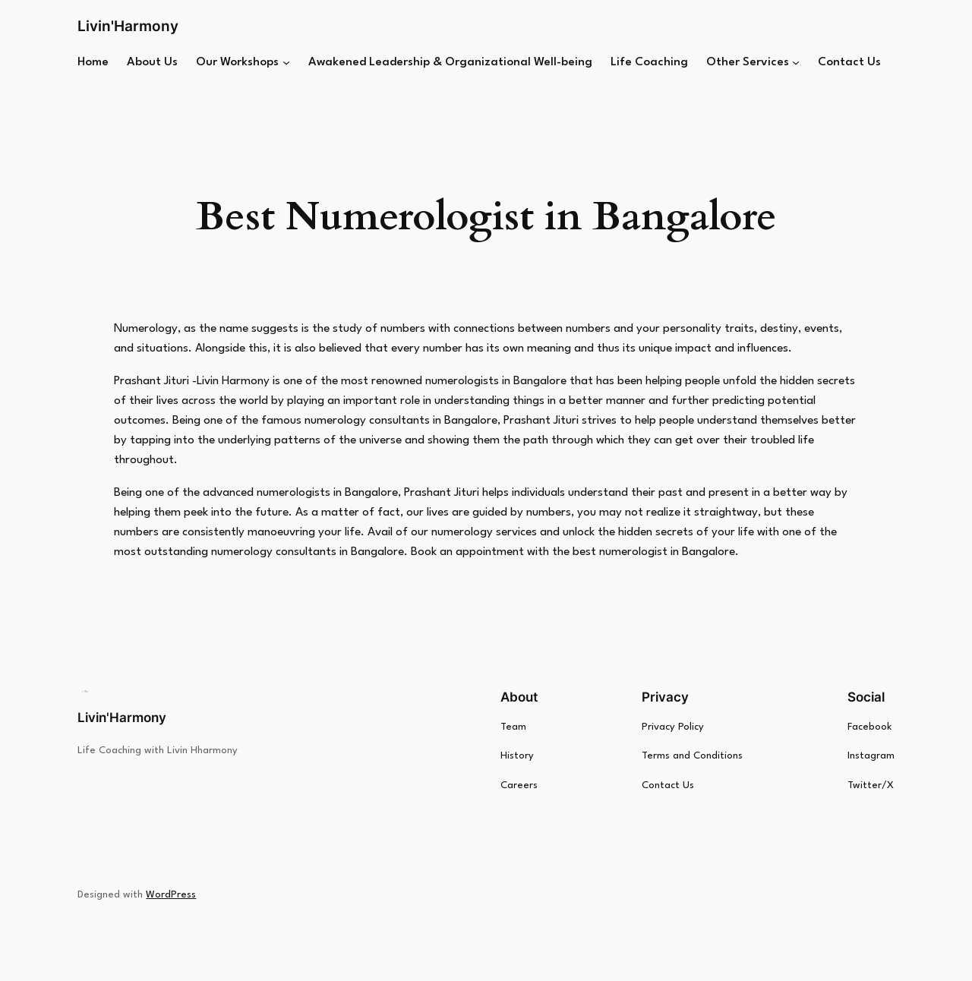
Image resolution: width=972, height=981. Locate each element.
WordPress (171, 895)
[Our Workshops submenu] (286, 62)
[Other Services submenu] (796, 62)
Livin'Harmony (127, 26)
